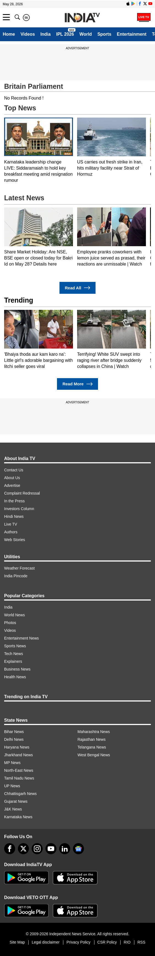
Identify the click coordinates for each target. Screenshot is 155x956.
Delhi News (14, 739)
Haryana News (16, 747)
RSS (141, 942)
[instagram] (37, 848)
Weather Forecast (19, 568)
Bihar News (14, 731)
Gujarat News (16, 801)
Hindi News (14, 516)
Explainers (13, 661)
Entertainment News (21, 638)
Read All (77, 288)
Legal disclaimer (45, 942)
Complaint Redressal (22, 493)
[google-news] (78, 848)
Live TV (10, 524)
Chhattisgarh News (20, 793)
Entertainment (131, 34)
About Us (12, 478)
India (45, 34)
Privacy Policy (78, 942)
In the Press (14, 501)
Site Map (17, 942)
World (86, 34)
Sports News (15, 646)
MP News (12, 762)
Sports (104, 34)
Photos (10, 622)
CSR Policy (107, 942)
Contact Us (13, 470)
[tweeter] (23, 848)
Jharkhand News (18, 755)
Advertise (12, 485)
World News (14, 615)
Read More (77, 384)
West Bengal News (94, 755)
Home (9, 34)
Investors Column (19, 508)
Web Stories (14, 539)
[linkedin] (64, 848)
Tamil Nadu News (19, 778)
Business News (17, 669)
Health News (15, 677)
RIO (127, 942)
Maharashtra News (94, 731)
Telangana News (92, 747)
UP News (12, 786)
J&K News (13, 809)
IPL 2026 (65, 34)
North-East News (18, 770)
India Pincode (16, 576)
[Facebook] (9, 848)
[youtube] (50, 848)
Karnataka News (18, 817)
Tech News (13, 653)
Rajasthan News (92, 739)
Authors (10, 532)
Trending (18, 300)
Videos (27, 34)
